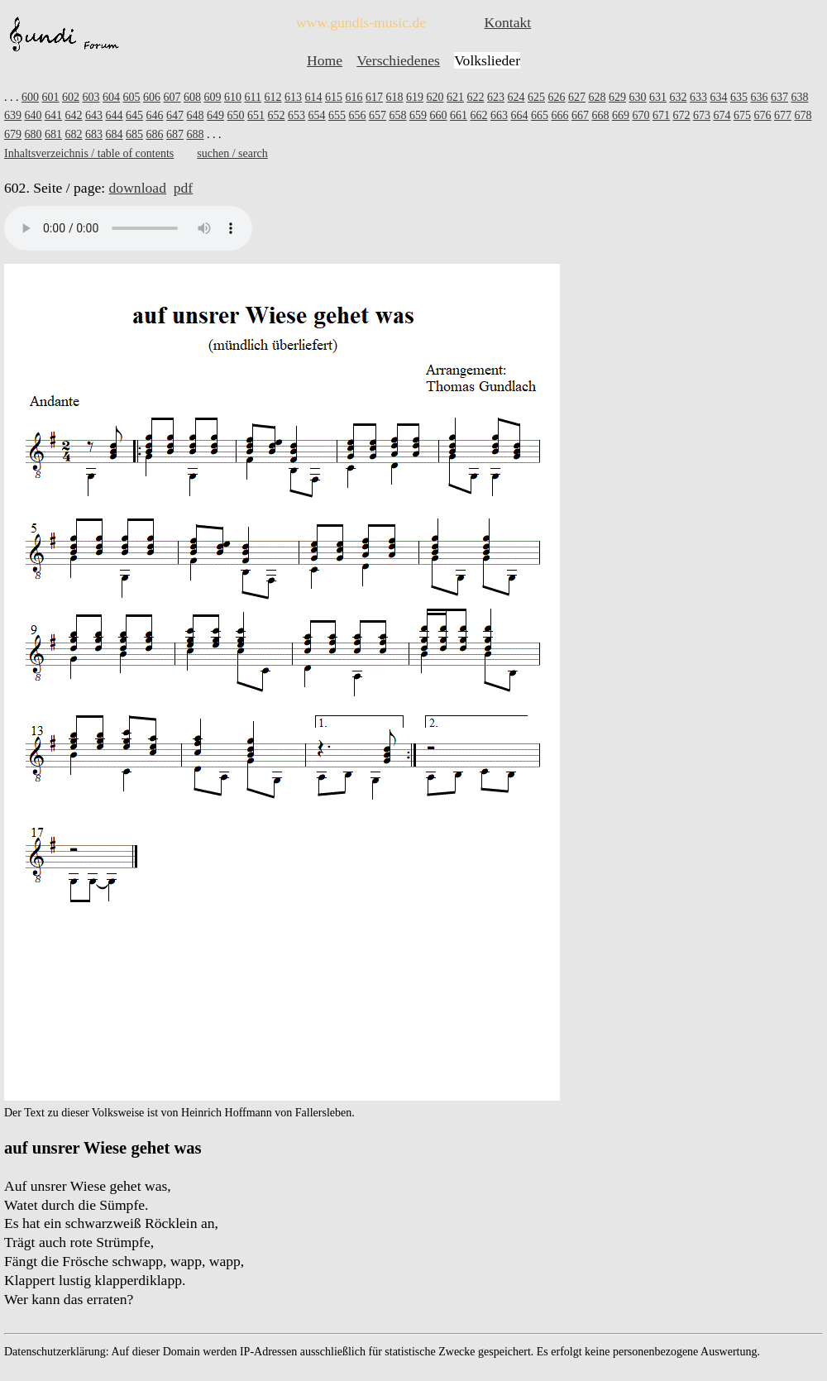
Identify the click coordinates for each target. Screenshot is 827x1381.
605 (132, 97)
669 (620, 115)
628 (596, 97)
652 (276, 115)
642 (74, 115)
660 (438, 115)
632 (677, 97)
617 (374, 97)
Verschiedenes (398, 60)
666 (560, 115)
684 (114, 134)
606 (151, 97)
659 (418, 115)
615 (333, 97)
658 (398, 115)
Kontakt (507, 22)
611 (253, 97)
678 (803, 115)
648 (195, 115)
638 (799, 97)
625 (536, 97)
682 (74, 134)
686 (155, 134)
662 (479, 115)
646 (155, 115)
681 (53, 134)
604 (111, 97)
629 (617, 97)
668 (600, 115)
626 (556, 97)
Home (324, 60)
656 (357, 115)
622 (475, 97)
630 (637, 97)
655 (337, 115)
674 (722, 115)
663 (499, 115)
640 (33, 115)
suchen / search (232, 153)
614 (313, 97)
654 (317, 115)
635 (739, 97)
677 (782, 115)
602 (70, 97)
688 (195, 134)
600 (30, 97)
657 (377, 115)
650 (236, 115)
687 (175, 134)
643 (94, 115)
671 (661, 115)
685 (134, 134)
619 (414, 97)
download (137, 187)
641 (53, 115)
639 (13, 115)
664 (519, 115)
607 (172, 97)
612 (272, 97)
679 (13, 134)
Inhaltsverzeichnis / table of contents (89, 153)
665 (539, 115)
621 (455, 97)
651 (256, 115)
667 (580, 115)
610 (232, 97)
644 (114, 115)
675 (742, 115)
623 (495, 97)
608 (192, 97)
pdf (183, 187)
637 (779, 97)
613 (293, 97)
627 (577, 97)
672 (682, 115)
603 (91, 97)
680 (33, 134)
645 (134, 115)
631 (658, 97)
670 (641, 115)
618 (394, 97)
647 (175, 115)
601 (51, 97)
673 (701, 115)
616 (353, 97)
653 (296, 115)
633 (698, 97)
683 (94, 134)
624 (515, 97)
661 (458, 115)
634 (718, 97)
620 (434, 97)
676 (763, 115)
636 (758, 97)
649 (215, 115)
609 (213, 97)
